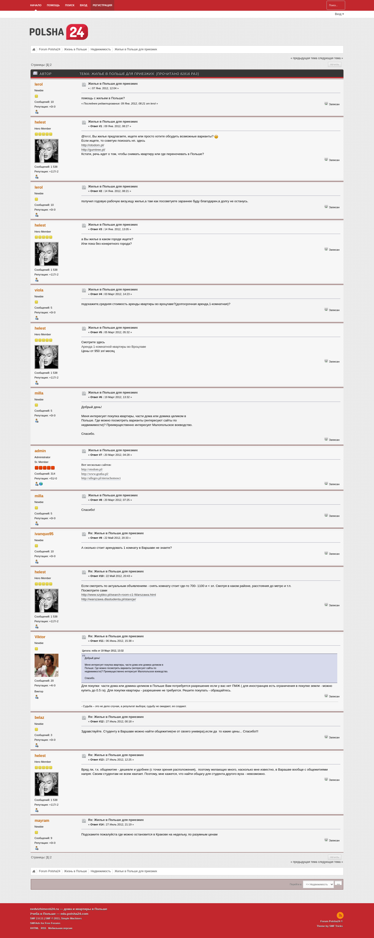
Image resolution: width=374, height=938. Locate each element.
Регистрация (102, 5)
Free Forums (52, 923)
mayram (42, 821)
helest (40, 122)
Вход (83, 5)
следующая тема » (330, 58)
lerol (39, 84)
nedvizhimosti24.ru (44, 909)
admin (40, 451)
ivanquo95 (44, 534)
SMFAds (35, 923)
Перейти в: (296, 884)
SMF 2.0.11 (36, 918)
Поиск (69, 5)
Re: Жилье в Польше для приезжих (116, 533)
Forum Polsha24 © (331, 921)
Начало (36, 5)
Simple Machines (71, 918)
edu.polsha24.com (74, 914)
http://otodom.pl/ (92, 145)
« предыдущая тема (304, 58)
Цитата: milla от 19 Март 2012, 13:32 (103, 650)
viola (39, 290)
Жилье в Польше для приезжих (113, 83)
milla (39, 393)
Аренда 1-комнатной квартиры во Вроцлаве (113, 346)
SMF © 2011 (52, 918)
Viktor (40, 637)
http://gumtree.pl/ (93, 149)
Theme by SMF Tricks (330, 926)
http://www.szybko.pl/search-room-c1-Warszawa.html (118, 594)
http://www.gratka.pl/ (95, 474)
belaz (39, 717)
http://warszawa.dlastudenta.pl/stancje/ (108, 599)
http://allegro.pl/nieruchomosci (101, 478)
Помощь (53, 5)
